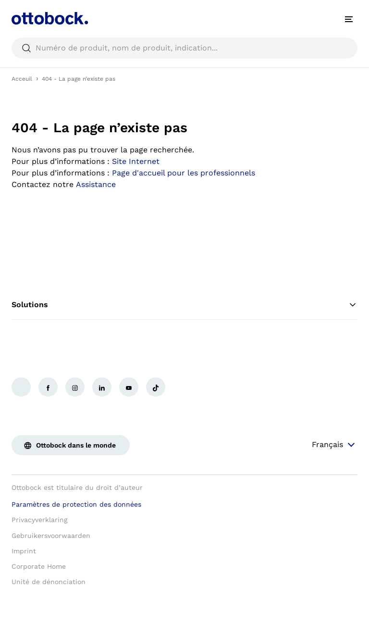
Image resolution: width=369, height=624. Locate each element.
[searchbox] (184, 48)
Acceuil (22, 78)
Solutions (184, 305)
